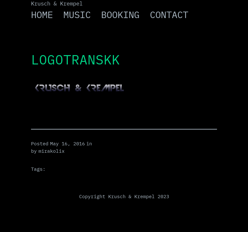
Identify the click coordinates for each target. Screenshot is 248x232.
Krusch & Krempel (57, 3)
